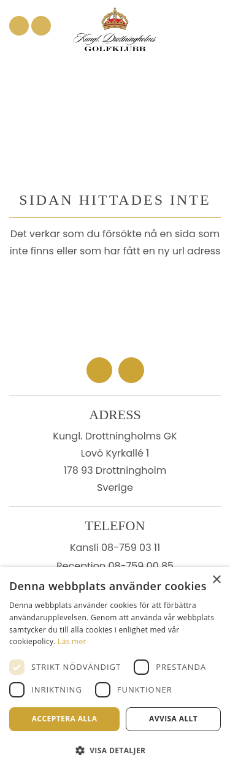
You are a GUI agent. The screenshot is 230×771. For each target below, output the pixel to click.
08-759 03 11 (130, 548)
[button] (115, 750)
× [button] (216, 580)
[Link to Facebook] (19, 26)
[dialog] (115, 669)
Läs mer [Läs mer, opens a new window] (72, 641)
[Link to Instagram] (41, 26)
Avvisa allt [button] (173, 718)
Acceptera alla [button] (65, 718)
